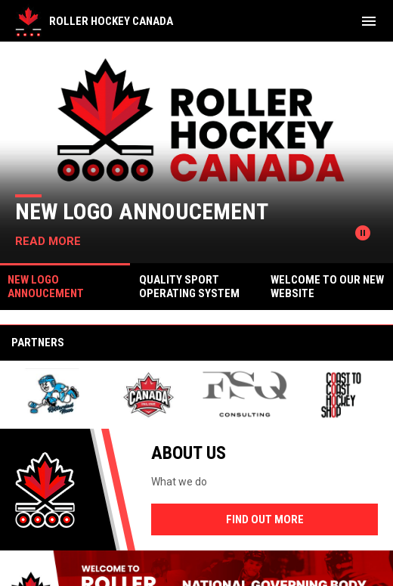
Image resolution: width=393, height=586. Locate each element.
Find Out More (265, 519)
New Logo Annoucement (141, 211)
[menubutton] (369, 21)
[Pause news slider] (363, 233)
